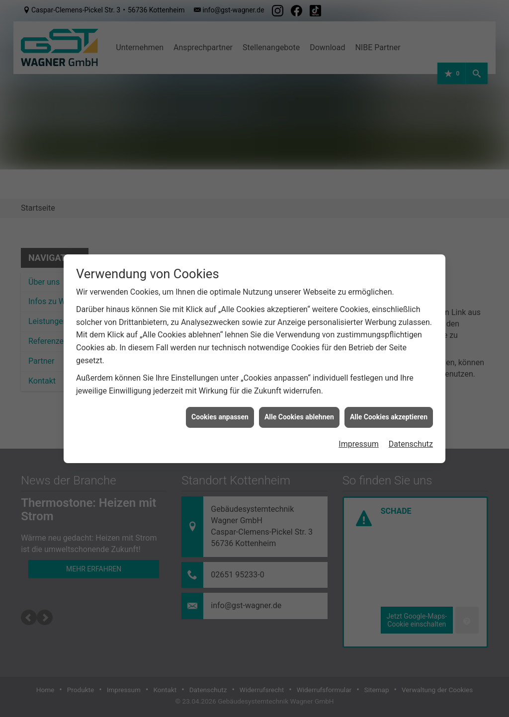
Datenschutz (411, 444)
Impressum (359, 444)
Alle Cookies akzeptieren (388, 417)
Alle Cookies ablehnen (299, 417)
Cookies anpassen (220, 417)
